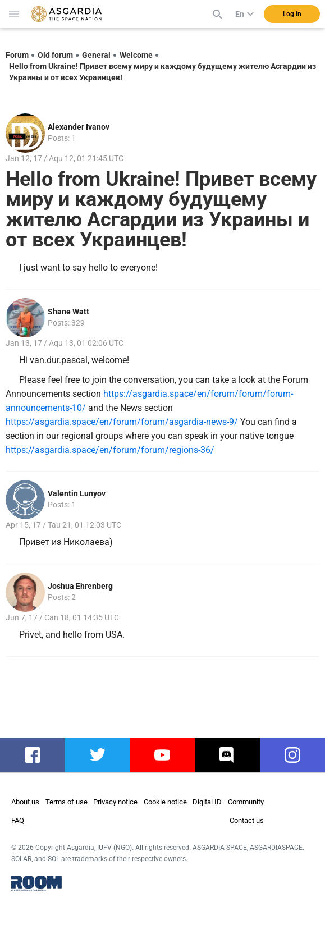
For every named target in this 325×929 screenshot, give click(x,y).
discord (227, 755)
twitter (97, 755)
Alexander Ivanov (78, 126)
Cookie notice (165, 802)
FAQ (17, 820)
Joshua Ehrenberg (80, 586)
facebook (37, 755)
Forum (17, 55)
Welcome (136, 55)
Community (246, 802)
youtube (163, 755)
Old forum (55, 55)
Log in (292, 14)
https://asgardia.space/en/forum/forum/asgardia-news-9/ (122, 422)
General (96, 55)
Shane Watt (68, 311)
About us (25, 802)
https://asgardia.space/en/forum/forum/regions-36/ (110, 450)
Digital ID (207, 802)
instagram (298, 755)
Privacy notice (115, 802)
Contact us (247, 820)
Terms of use (66, 802)
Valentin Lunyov (77, 493)
